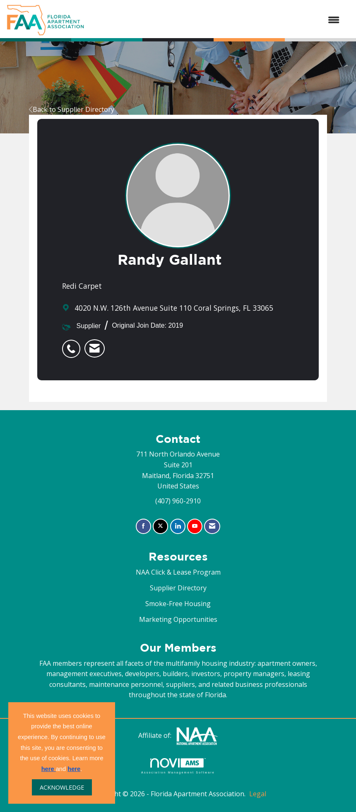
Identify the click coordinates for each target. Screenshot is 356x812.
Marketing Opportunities (178, 619)
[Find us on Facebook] (143, 526)
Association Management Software (178, 765)
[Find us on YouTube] (194, 526)
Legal (257, 793)
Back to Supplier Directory (71, 109)
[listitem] (73, 344)
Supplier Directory (178, 587)
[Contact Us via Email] (212, 526)
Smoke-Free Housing (178, 603)
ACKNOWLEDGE (62, 787)
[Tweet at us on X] (160, 526)
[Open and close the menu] (216, 20)
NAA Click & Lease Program (178, 572)
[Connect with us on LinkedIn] (177, 526)
